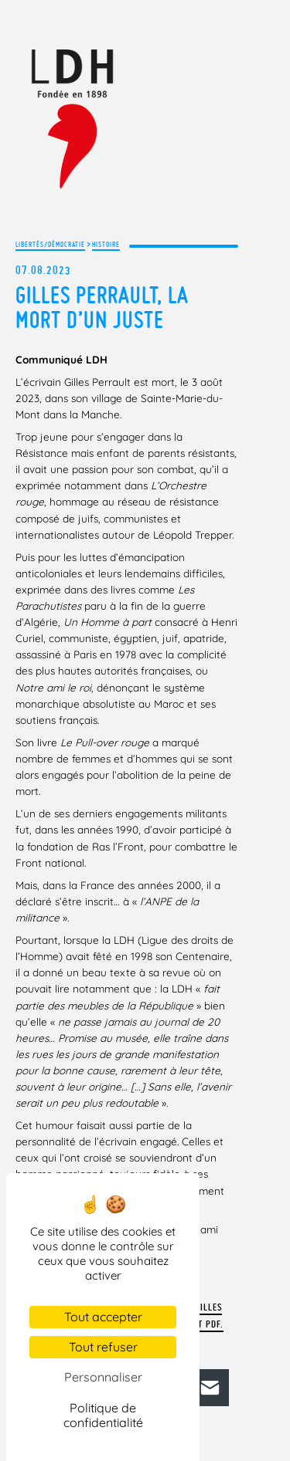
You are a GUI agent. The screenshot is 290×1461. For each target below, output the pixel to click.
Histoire (106, 244)
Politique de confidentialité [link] (103, 1415)
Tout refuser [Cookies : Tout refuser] (103, 1346)
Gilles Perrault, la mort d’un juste (102, 307)
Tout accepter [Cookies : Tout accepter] (103, 1316)
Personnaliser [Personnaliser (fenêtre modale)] (103, 1377)
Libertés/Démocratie (50, 244)
